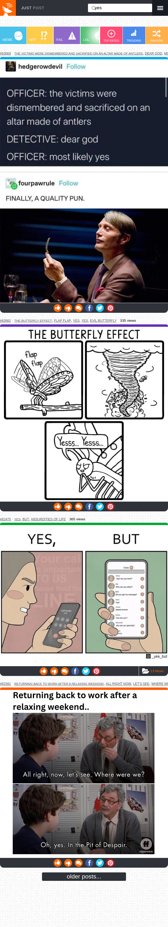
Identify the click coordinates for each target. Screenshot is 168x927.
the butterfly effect (33, 320)
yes (76, 321)
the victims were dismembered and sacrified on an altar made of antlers (78, 53)
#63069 (5, 53)
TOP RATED (111, 36)
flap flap (62, 321)
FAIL (66, 36)
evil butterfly (103, 321)
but (25, 519)
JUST (32, 8)
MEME (12, 36)
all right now (118, 684)
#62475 (5, 519)
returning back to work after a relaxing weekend (59, 683)
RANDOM (156, 36)
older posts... (84, 876)
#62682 (5, 321)
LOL (93, 36)
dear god (153, 53)
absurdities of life (48, 519)
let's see (141, 684)
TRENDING (134, 35)
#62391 (5, 684)
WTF (38, 36)
